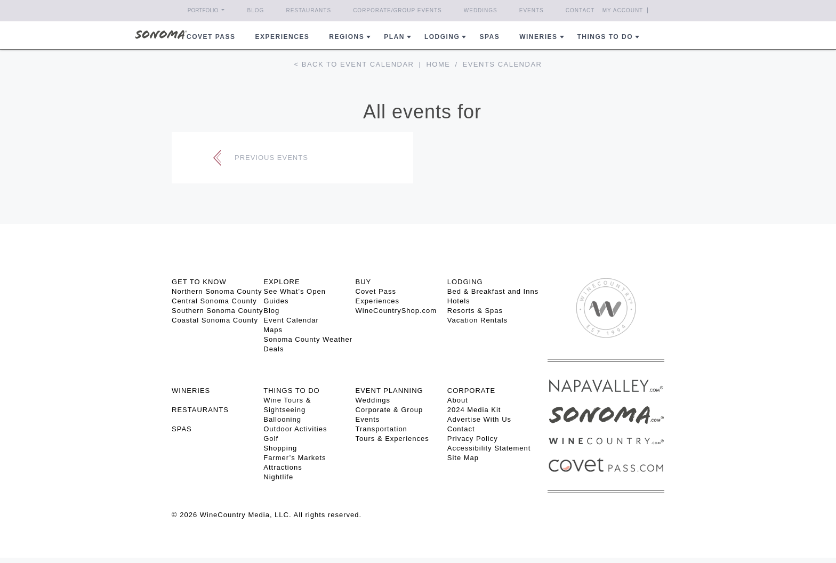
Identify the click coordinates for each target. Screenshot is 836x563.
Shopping (280, 448)
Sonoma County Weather (307, 339)
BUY (364, 282)
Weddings (480, 10)
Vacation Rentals (477, 320)
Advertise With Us (479, 419)
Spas (489, 37)
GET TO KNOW (199, 282)
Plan (394, 37)
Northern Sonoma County (217, 291)
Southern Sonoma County (217, 311)
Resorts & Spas (475, 311)
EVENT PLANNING (389, 391)
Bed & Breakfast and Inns (492, 291)
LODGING (465, 282)
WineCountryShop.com (396, 311)
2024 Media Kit (474, 410)
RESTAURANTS (200, 410)
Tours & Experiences (392, 439)
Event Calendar (291, 320)
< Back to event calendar (354, 64)
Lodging (442, 37)
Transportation (381, 429)
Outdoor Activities (295, 429)
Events (531, 10)
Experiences (282, 37)
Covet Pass (376, 291)
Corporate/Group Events (397, 10)
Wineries (538, 37)
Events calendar (502, 64)
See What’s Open (294, 291)
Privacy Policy (472, 439)
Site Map (463, 458)
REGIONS (346, 37)
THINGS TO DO (291, 391)
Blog (255, 10)
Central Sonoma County (214, 301)
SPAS (182, 429)
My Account (623, 10)
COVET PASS (211, 37)
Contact (580, 10)
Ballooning (282, 419)
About (457, 400)
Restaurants (308, 10)
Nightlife (278, 477)
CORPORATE (471, 391)
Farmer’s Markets (294, 458)
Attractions (282, 467)
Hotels (458, 301)
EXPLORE (281, 282)
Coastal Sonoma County (215, 320)
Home (438, 64)
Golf (270, 439)
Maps (273, 330)
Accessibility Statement (489, 448)
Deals (273, 349)
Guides (275, 301)
